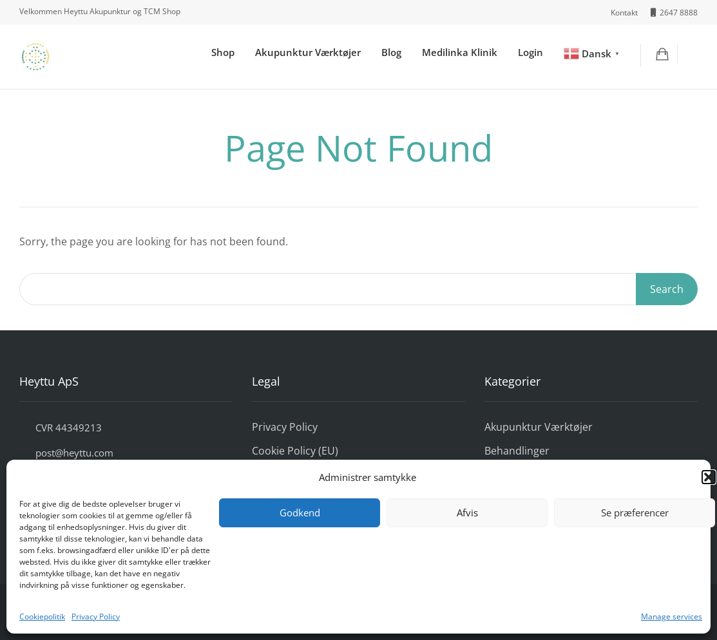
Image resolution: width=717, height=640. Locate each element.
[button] (708, 477)
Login (530, 52)
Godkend (300, 512)
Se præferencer (635, 512)
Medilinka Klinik (459, 52)
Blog (391, 52)
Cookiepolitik (42, 616)
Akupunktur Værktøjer (308, 52)
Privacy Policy (96, 616)
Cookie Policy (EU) (295, 451)
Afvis (467, 512)
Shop (222, 52)
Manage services (671, 616)
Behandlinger (517, 451)
